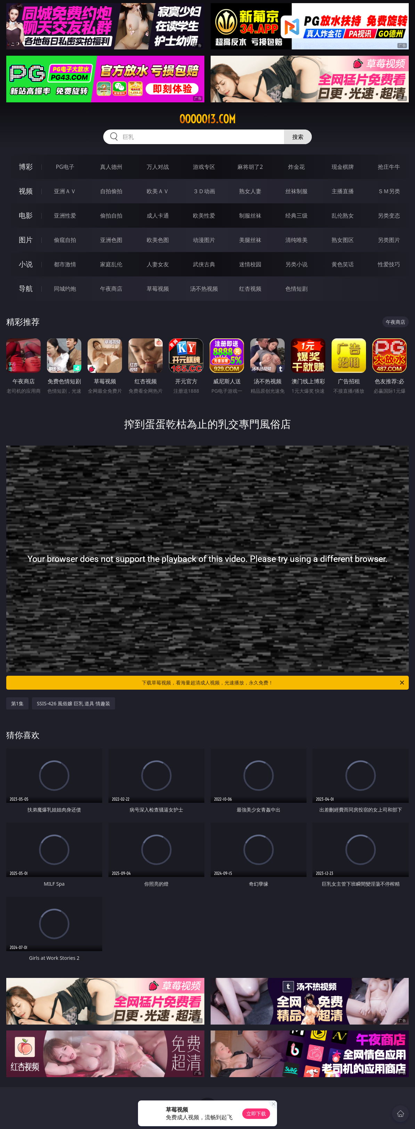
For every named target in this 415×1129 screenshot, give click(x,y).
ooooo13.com (207, 119)
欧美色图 (158, 240)
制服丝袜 (250, 215)
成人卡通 (158, 215)
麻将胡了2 (250, 167)
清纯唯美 (296, 240)
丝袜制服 (296, 191)
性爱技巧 (389, 264)
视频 (26, 191)
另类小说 (296, 264)
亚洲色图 (111, 240)
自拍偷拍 (111, 191)
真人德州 (111, 167)
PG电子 (65, 167)
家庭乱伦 (111, 264)
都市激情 (65, 264)
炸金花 (296, 167)
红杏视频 (250, 288)
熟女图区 (343, 240)
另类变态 (389, 215)
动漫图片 (204, 240)
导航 (26, 288)
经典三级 (296, 215)
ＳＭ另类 (389, 191)
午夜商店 (111, 288)
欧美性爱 (204, 215)
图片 (26, 239)
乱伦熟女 (343, 215)
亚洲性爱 (65, 215)
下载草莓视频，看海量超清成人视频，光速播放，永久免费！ (273, 683)
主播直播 (343, 191)
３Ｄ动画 (204, 191)
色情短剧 (296, 288)
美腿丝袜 (250, 240)
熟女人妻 (250, 191)
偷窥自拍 (65, 240)
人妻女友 (158, 264)
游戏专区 (204, 167)
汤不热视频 (204, 288)
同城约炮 (65, 288)
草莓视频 (158, 288)
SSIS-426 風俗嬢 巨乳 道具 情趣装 (73, 703)
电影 (26, 215)
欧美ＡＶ (158, 191)
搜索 (297, 137)
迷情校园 (250, 264)
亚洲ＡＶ (65, 191)
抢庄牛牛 (389, 167)
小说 (26, 264)
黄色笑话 (343, 264)
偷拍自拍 (111, 215)
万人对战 (158, 167)
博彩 (26, 166)
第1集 (17, 703)
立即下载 (256, 1113)
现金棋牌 (343, 167)
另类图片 (389, 240)
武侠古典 (204, 264)
